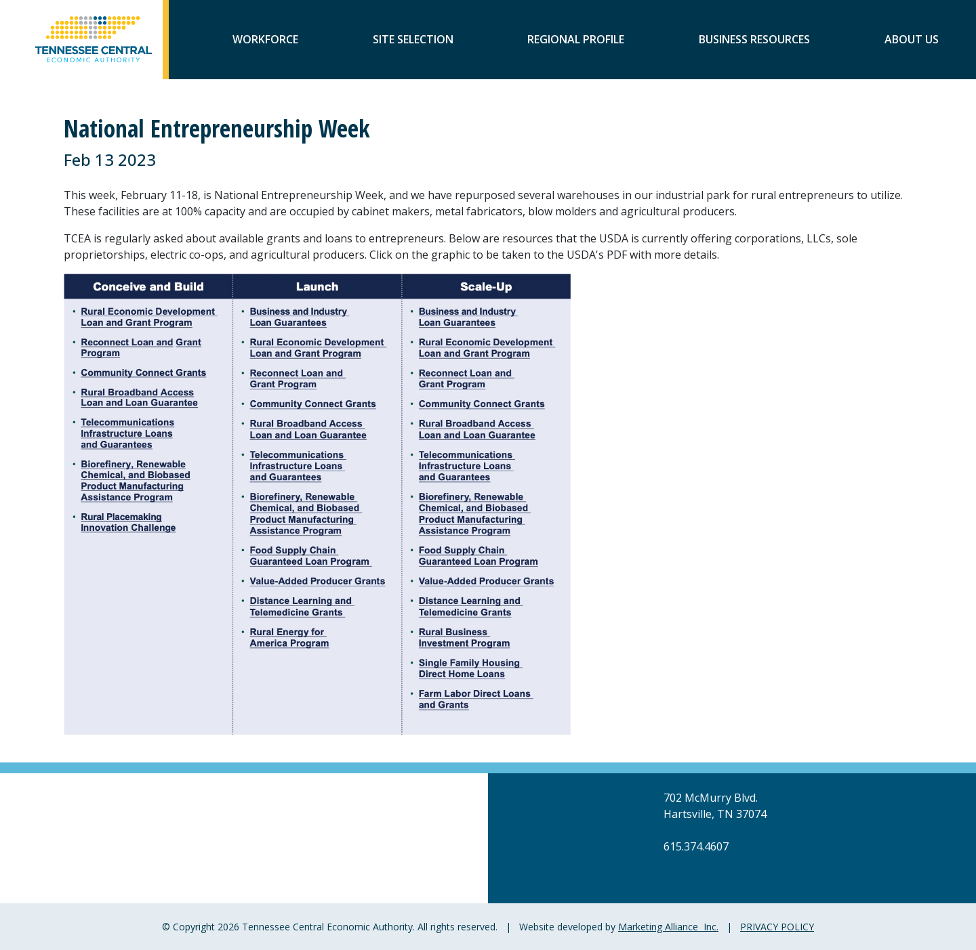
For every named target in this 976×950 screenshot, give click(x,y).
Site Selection (413, 40)
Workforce (265, 40)
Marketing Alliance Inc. (668, 926)
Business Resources (754, 40)
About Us (911, 40)
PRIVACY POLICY (777, 926)
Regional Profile (575, 40)
